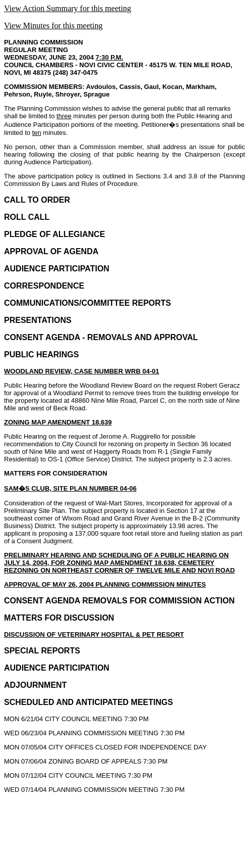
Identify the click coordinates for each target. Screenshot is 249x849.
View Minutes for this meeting (53, 25)
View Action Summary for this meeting (67, 8)
